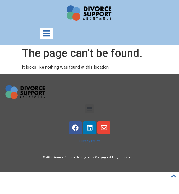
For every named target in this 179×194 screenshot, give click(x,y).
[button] (89, 108)
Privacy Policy (89, 141)
